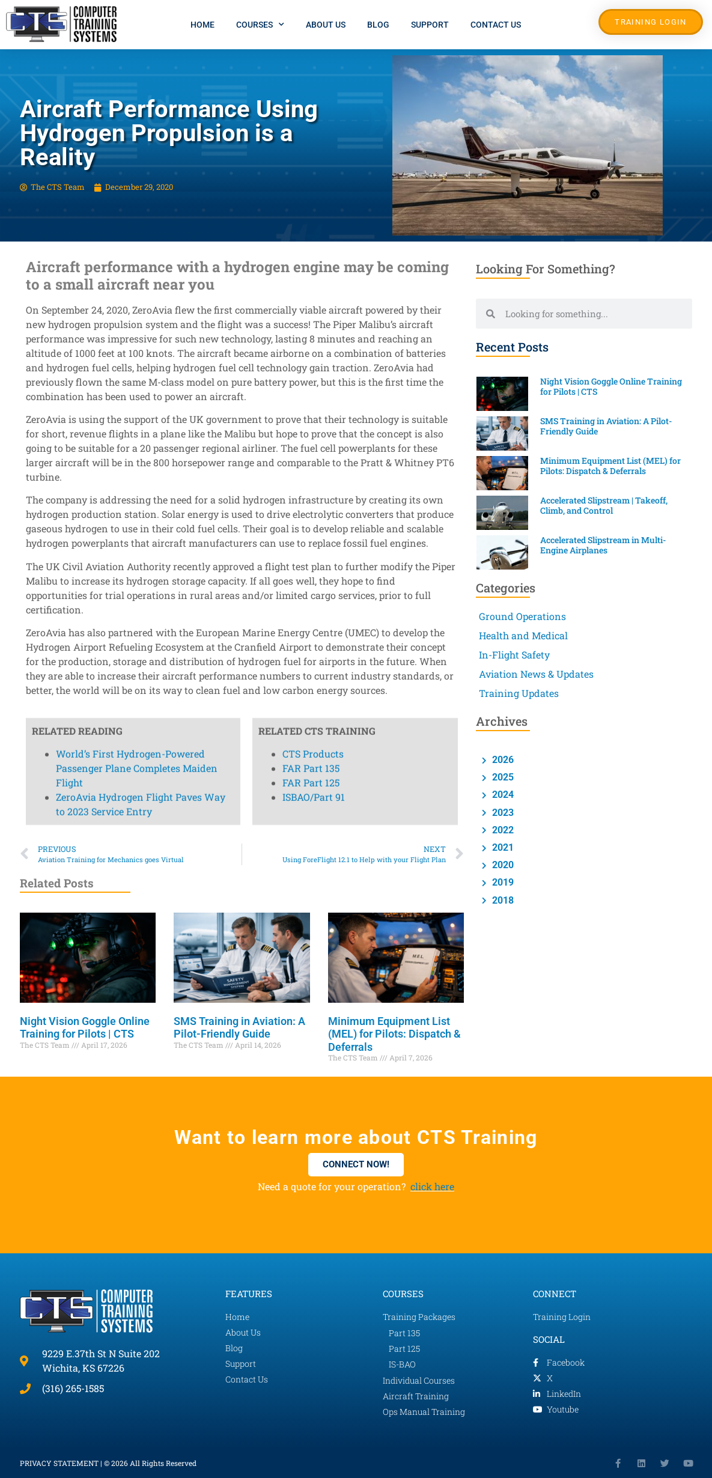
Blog (378, 24)
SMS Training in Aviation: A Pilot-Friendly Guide (239, 1028)
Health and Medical (523, 635)
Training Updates (519, 693)
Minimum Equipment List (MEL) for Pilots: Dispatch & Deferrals (394, 1034)
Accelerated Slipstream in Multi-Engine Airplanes (603, 545)
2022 (502, 830)
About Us (325, 24)
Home (202, 24)
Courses (260, 25)
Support (430, 24)
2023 (502, 812)
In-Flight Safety (514, 654)
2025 (502, 777)
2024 (502, 794)
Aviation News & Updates (536, 674)
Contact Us (495, 24)
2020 (502, 865)
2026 (502, 759)
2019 (502, 882)
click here (432, 1186)
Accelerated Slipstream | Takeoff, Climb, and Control (604, 505)
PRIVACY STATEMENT (59, 1463)
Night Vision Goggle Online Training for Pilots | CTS (85, 1028)
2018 (502, 900)
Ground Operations (522, 616)
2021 (502, 847)
